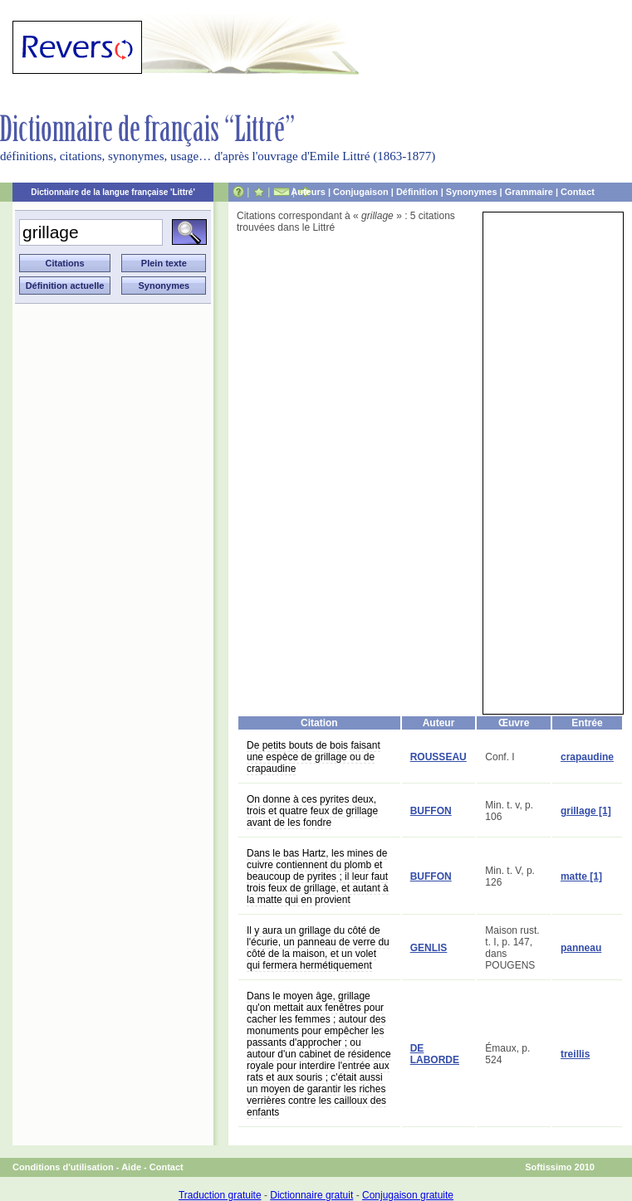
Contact (578, 192)
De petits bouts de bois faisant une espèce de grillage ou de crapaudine (313, 757)
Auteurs (308, 192)
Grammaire (529, 192)
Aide (131, 1167)
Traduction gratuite (220, 1195)
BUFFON (431, 811)
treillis (575, 1054)
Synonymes (471, 192)
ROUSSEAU (438, 757)
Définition (417, 192)
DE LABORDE (434, 1054)
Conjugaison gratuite (407, 1195)
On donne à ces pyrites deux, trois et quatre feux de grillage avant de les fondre (312, 810)
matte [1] (581, 876)
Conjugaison (361, 192)
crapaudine (587, 757)
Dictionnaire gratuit (311, 1195)
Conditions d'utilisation (63, 1167)
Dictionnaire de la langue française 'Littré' (113, 192)
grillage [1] (586, 811)
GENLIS (429, 948)
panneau (581, 948)
